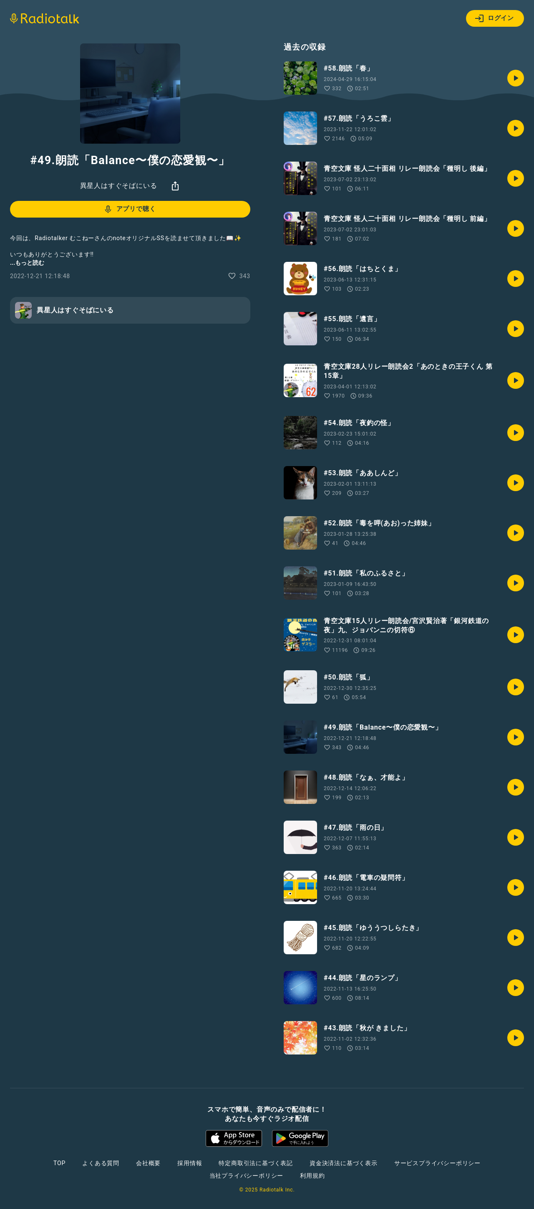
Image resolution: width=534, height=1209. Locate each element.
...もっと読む (27, 262)
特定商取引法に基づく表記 (256, 1163)
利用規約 (312, 1175)
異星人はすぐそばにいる (118, 186)
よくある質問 (100, 1163)
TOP (59, 1163)
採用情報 (189, 1163)
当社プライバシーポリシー (246, 1175)
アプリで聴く (129, 209)
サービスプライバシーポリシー (437, 1163)
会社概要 (148, 1163)
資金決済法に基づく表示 (344, 1163)
